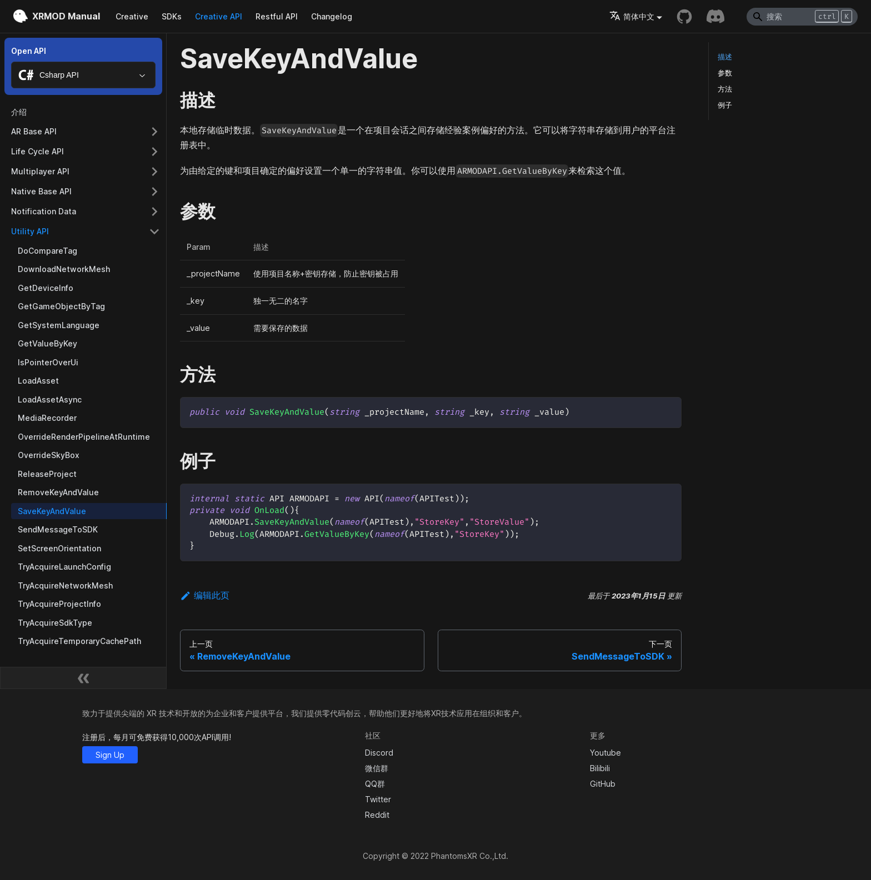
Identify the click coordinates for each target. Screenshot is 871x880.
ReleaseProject (47, 474)
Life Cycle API (37, 151)
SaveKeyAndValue (52, 511)
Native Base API (41, 191)
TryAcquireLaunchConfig (64, 566)
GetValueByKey (47, 343)
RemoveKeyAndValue (58, 492)
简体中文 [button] (631, 16)
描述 (725, 57)
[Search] (802, 17)
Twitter (378, 799)
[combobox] (83, 75)
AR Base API (34, 131)
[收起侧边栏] (83, 678)
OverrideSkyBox (48, 455)
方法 (725, 89)
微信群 (376, 768)
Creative (132, 16)
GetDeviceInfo (45, 288)
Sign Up (110, 755)
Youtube (605, 752)
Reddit (377, 814)
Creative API (218, 16)
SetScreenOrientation (59, 548)
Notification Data (43, 211)
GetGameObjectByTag (61, 306)
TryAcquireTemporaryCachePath (79, 641)
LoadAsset (38, 380)
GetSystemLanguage (58, 325)
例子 (725, 105)
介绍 (19, 112)
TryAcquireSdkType (55, 622)
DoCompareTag (47, 250)
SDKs (172, 16)
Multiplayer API (40, 171)
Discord (379, 752)
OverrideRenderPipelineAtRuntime (84, 436)
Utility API (30, 231)
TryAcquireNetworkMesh (65, 585)
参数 (725, 73)
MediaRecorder (47, 418)
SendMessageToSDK (58, 529)
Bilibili (600, 768)
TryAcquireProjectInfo (59, 604)
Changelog (331, 16)
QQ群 (375, 783)
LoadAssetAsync (50, 399)
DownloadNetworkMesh (64, 269)
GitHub (602, 783)
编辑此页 (204, 595)
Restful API (277, 16)
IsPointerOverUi (48, 362)
